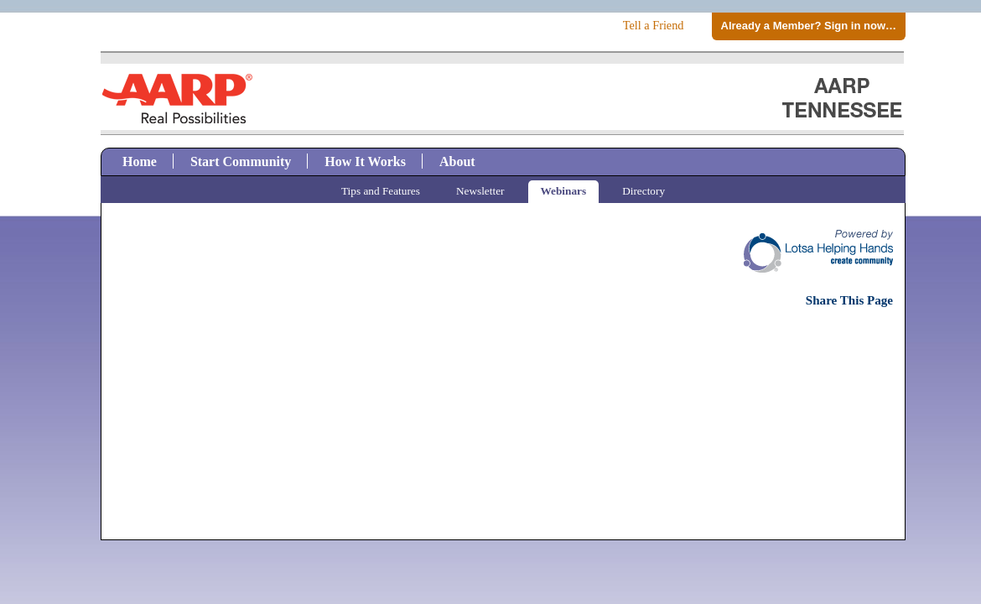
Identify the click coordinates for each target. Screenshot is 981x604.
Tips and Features (380, 191)
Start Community (240, 161)
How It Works (365, 161)
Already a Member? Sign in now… (808, 25)
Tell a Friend (653, 25)
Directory (643, 191)
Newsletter (480, 191)
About (457, 161)
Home (139, 161)
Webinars (564, 191)
